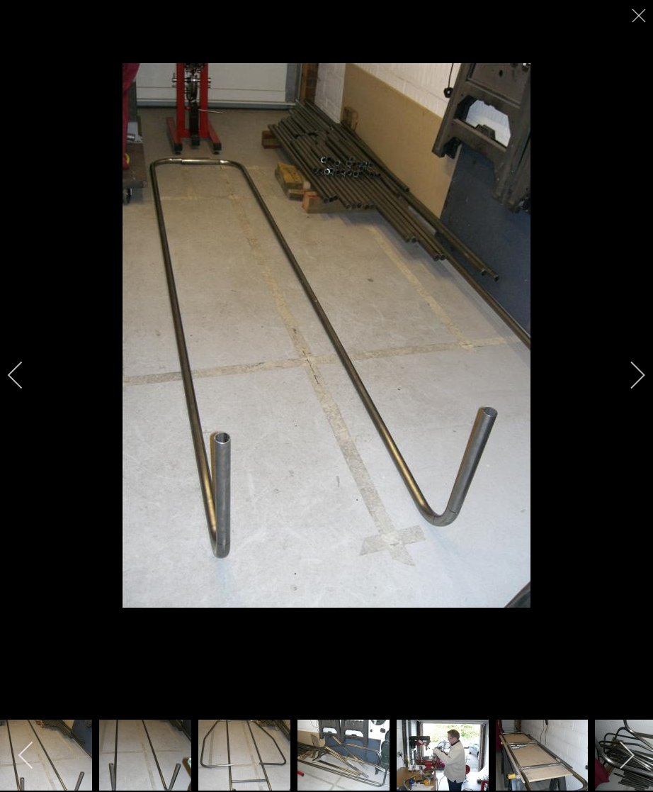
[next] (628, 375)
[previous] (25, 375)
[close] (640, 16)
